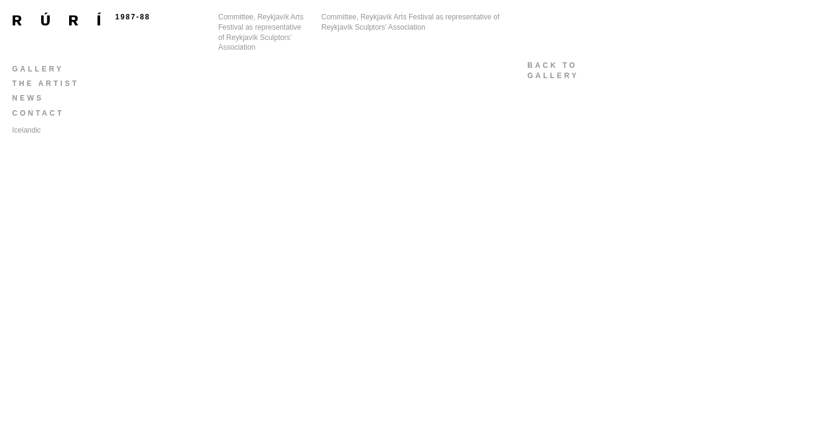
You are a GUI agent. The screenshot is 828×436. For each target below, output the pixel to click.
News (28, 98)
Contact (38, 113)
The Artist (45, 83)
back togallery (553, 70)
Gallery (38, 69)
